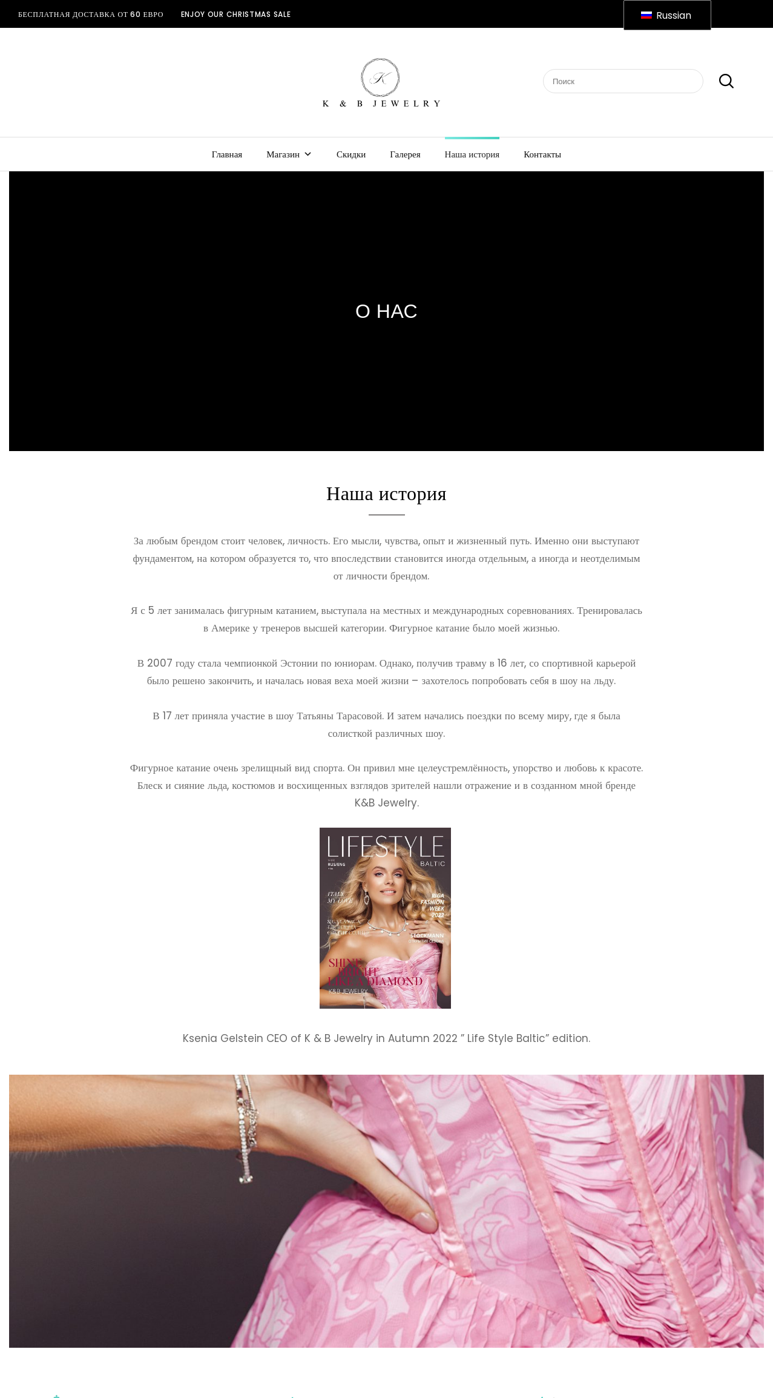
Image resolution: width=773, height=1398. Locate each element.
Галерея (405, 154)
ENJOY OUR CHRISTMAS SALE (236, 14)
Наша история (472, 154)
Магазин (289, 154)
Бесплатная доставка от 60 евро (90, 14)
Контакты (542, 154)
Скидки (351, 154)
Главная (227, 154)
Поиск (720, 81)
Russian (666, 15)
